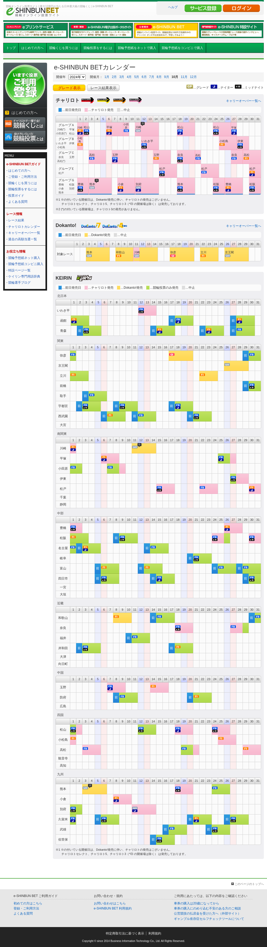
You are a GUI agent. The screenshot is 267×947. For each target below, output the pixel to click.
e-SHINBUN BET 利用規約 (113, 908)
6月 (144, 77)
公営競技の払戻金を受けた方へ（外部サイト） (207, 913)
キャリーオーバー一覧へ (243, 101)
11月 (184, 77)
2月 (114, 77)
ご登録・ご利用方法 (22, 177)
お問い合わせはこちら (110, 903)
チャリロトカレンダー (24, 227)
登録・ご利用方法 (26, 908)
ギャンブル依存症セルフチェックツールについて (209, 919)
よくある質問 (17, 202)
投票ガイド (16, 195)
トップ (11, 48)
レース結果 (16, 220)
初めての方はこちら (28, 903)
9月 (166, 77)
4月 (129, 77)
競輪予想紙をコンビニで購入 (182, 48)
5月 (136, 77)
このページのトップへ (249, 884)
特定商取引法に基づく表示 (125, 933)
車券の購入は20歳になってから (196, 903)
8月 (159, 77)
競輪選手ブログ (19, 282)
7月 (151, 77)
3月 (121, 77)
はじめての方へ (32, 48)
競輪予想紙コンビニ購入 (25, 264)
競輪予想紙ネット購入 (24, 258)
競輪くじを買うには (63, 48)
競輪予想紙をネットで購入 (137, 48)
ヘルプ (173, 7)
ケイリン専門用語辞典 (24, 276)
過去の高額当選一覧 (22, 239)
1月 (107, 77)
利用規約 (154, 933)
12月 (193, 77)
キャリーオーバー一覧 (24, 233)
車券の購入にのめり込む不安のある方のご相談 (207, 908)
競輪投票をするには (98, 48)
